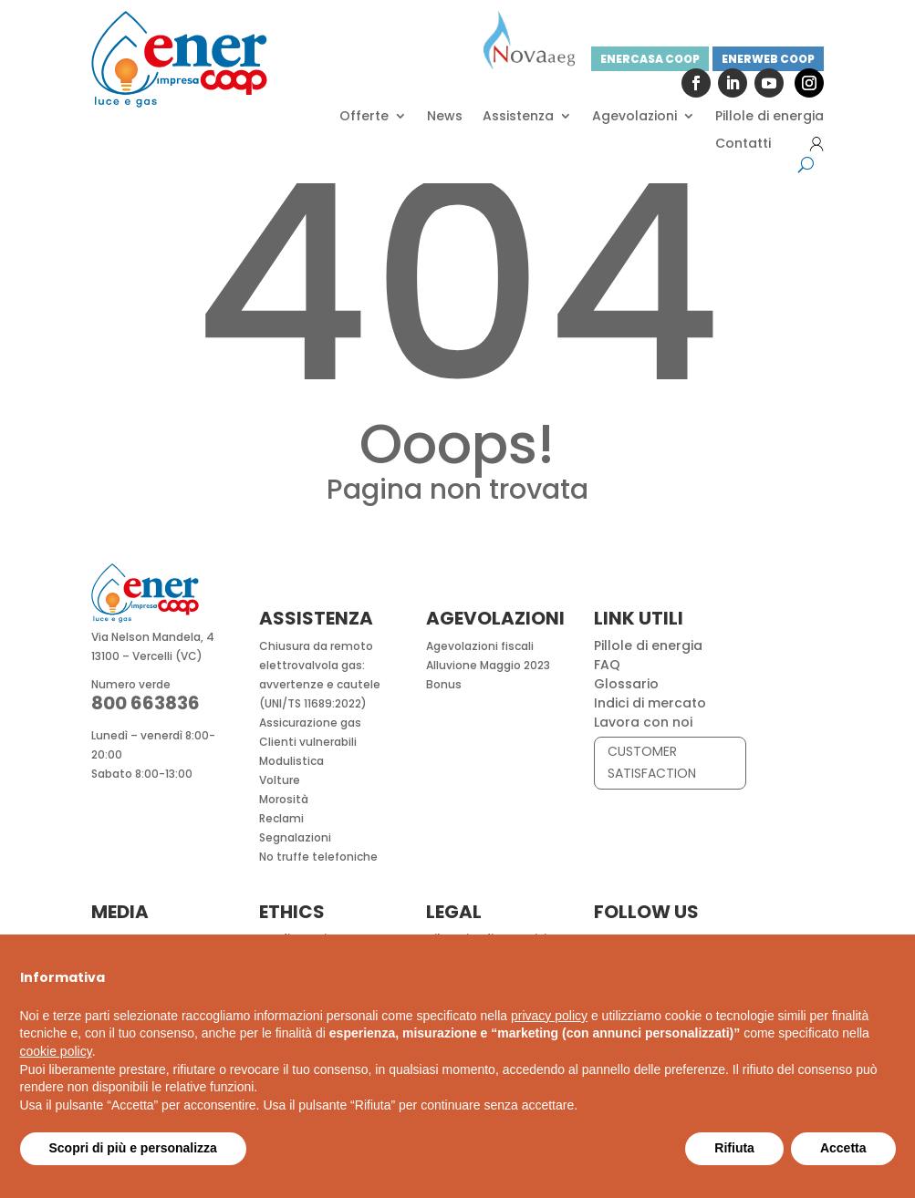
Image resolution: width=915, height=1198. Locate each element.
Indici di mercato (650, 703)
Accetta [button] (843, 1148)
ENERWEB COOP (768, 59)
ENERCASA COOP (650, 59)
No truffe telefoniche (318, 856)
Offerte (364, 117)
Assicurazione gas (310, 722)
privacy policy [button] (549, 1015)
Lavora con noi (643, 722)
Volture (279, 780)
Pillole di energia (769, 117)
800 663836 (145, 703)
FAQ (607, 665)
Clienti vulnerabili (308, 741)
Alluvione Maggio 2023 (488, 665)
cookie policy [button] (56, 1051)
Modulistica (291, 761)
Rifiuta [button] (734, 1148)
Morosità (283, 799)
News (445, 117)
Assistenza (518, 117)
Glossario (626, 684)
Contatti (743, 144)
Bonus (444, 684)
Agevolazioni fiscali (480, 646)
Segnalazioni (295, 837)
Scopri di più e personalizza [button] (133, 1148)
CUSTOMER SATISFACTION (652, 762)
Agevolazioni (634, 117)
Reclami (281, 818)
